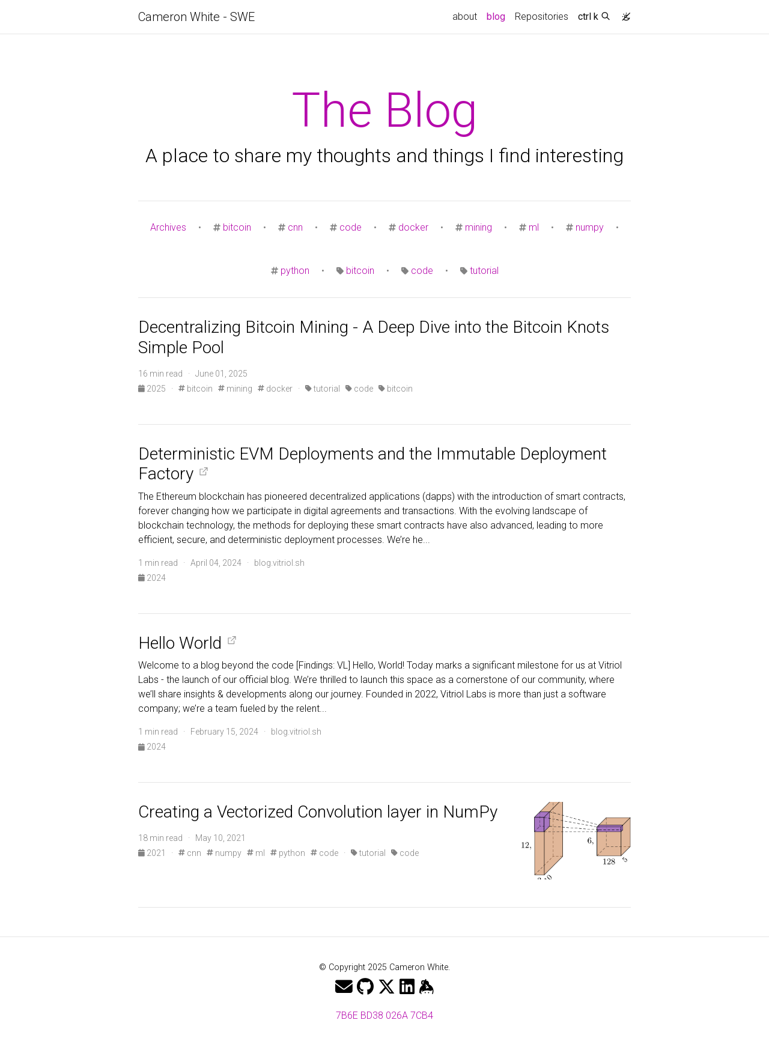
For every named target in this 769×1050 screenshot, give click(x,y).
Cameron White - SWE (196, 17)
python (295, 270)
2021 (153, 853)
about (464, 16)
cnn (295, 227)
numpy (590, 227)
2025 (153, 388)
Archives (168, 227)
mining (478, 227)
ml (534, 227)
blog (498, 15)
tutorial (484, 270)
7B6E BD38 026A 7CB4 (384, 1015)
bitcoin (237, 227)
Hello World (180, 643)
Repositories (541, 16)
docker (413, 227)
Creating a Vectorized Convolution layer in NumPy (317, 812)
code (350, 227)
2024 (152, 578)
